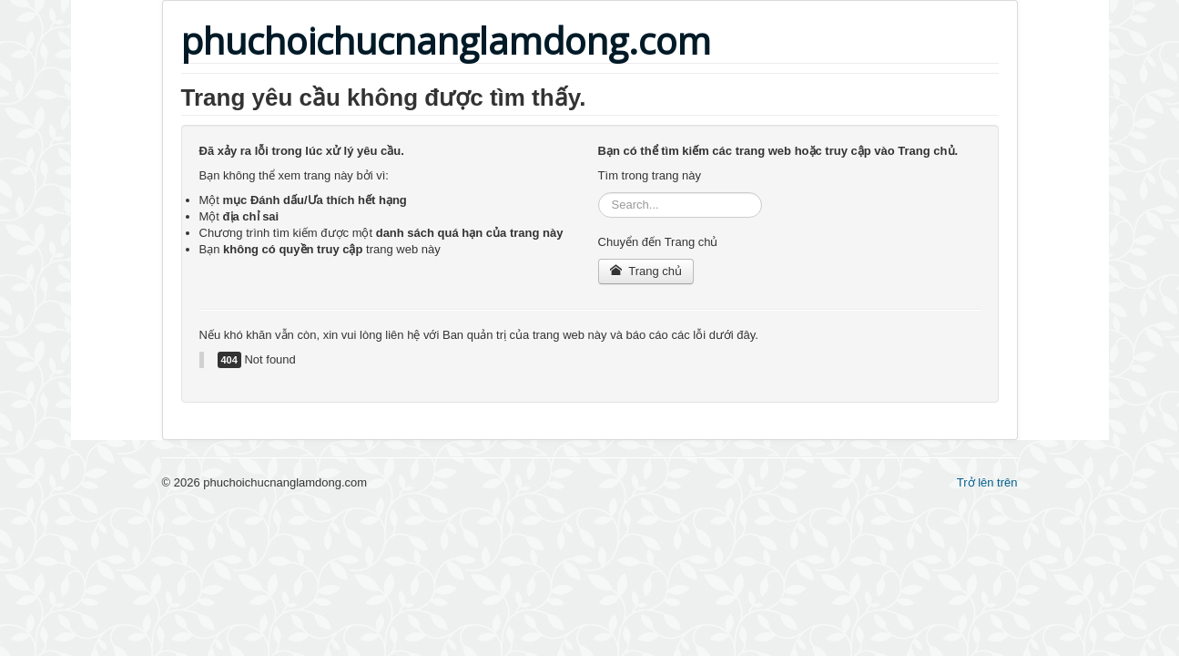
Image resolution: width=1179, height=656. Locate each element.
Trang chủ (646, 271)
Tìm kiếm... (598, 192)
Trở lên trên (987, 482)
